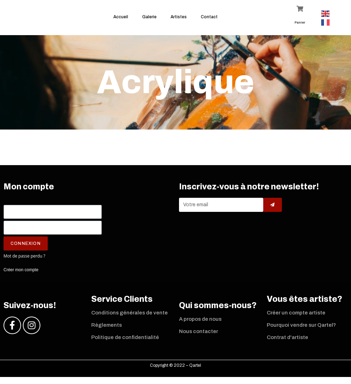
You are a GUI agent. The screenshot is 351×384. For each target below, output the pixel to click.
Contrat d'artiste (287, 341)
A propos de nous (200, 323)
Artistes (179, 16)
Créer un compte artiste (296, 316)
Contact (209, 16)
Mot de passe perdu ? (24, 259)
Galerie (149, 16)
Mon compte (29, 190)
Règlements (106, 329)
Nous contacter (198, 335)
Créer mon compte (21, 273)
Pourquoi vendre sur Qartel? (301, 329)
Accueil (120, 16)
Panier (299, 22)
